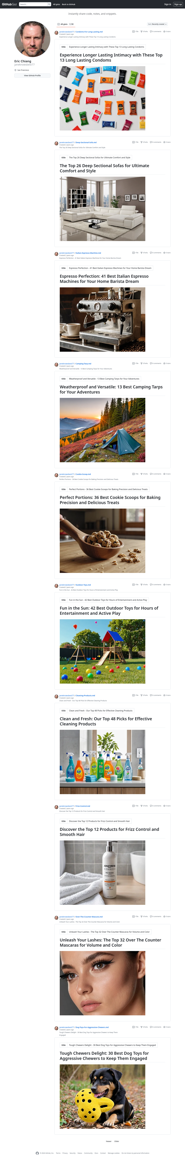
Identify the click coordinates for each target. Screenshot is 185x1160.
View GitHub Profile (32, 75)
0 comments (155, 31)
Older (116, 1141)
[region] (112, 87)
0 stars (167, 31)
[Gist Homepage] (9, 4)
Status (80, 1153)
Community (88, 1153)
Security (73, 1153)
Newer (109, 1141)
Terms (58, 1153)
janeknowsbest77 (66, 31)
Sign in (167, 4)
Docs (96, 1153)
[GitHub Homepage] (37, 1153)
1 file (135, 31)
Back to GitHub (68, 4)
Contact (103, 1153)
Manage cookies (113, 1153)
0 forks (144, 31)
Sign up (178, 4)
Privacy (65, 1153)
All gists (56, 4)
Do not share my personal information (135, 1153)
